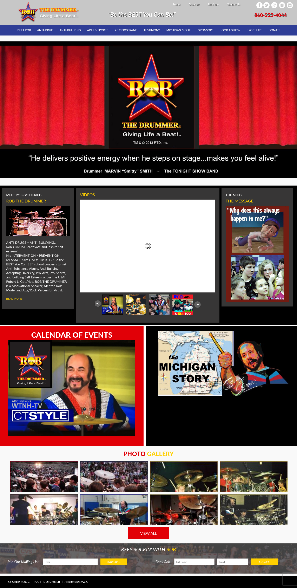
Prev (97, 303)
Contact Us (233, 4)
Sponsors (205, 30)
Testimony (152, 30)
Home (176, 4)
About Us (194, 4)
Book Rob (163, 561)
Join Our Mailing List (23, 561)
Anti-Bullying (70, 30)
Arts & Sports (97, 30)
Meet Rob (24, 30)
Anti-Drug (45, 30)
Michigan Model (179, 30)
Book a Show (230, 30)
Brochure (213, 4)
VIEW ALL (148, 533)
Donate (274, 30)
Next (197, 304)
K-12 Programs (125, 30)
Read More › (14, 298)
